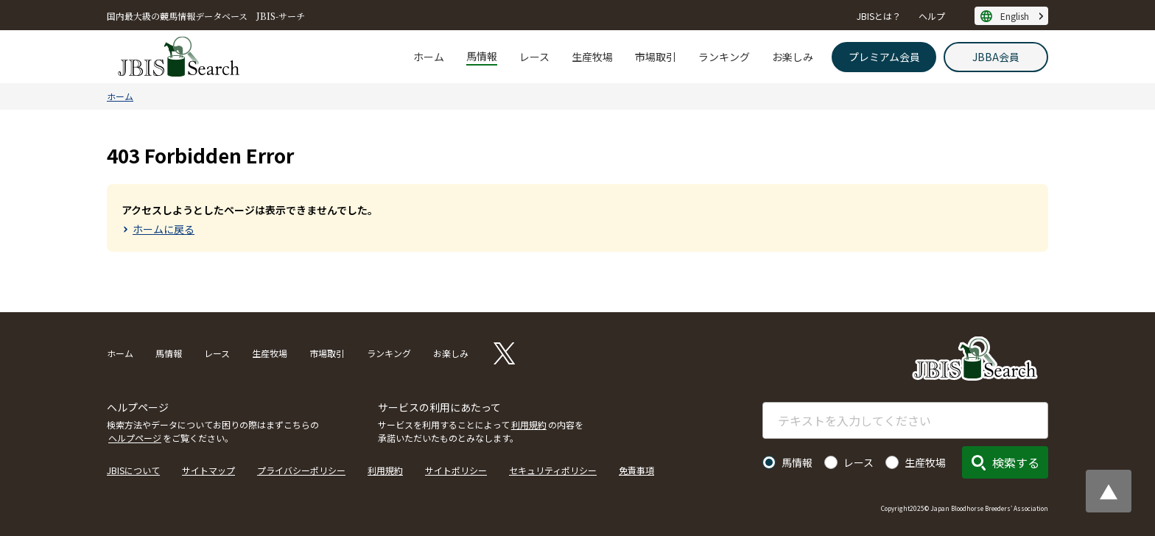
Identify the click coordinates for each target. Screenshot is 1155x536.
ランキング (724, 56)
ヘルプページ (134, 437)
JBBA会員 (995, 56)
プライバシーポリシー (301, 470)
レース (534, 56)
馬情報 (481, 56)
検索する (1015, 462)
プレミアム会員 (884, 56)
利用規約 (529, 424)
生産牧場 (592, 56)
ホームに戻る (163, 229)
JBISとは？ (879, 16)
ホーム (428, 56)
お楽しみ (792, 56)
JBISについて (133, 470)
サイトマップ (208, 470)
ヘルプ (932, 16)
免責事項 (636, 470)
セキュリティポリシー (553, 470)
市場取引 (655, 56)
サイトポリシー (456, 470)
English (1014, 16)
